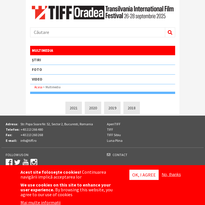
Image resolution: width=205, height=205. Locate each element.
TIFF (110, 129)
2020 (93, 107)
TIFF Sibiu (114, 135)
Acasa (38, 87)
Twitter (17, 162)
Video (37, 79)
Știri (36, 60)
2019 (112, 107)
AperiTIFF (114, 124)
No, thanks (171, 176)
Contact (120, 155)
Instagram (33, 162)
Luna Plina (115, 140)
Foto (37, 69)
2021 (74, 107)
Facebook (9, 162)
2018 (132, 107)
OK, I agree (144, 176)
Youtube (25, 162)
